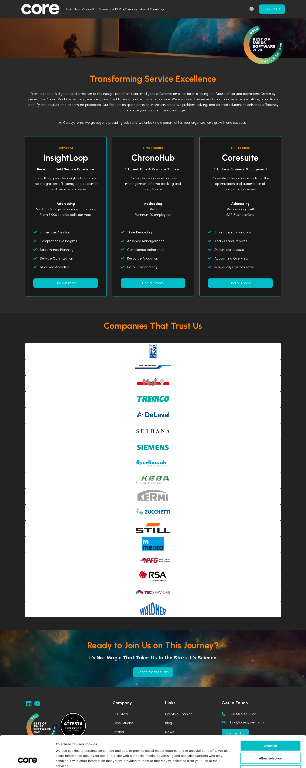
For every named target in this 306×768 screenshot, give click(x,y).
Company (160, 9)
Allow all (270, 716)
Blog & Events (188, 9)
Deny (271, 741)
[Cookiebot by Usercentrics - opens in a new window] (27, 760)
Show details (223, 759)
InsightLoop (78, 9)
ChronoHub (102, 9)
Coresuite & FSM (130, 9)
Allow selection (270, 728)
